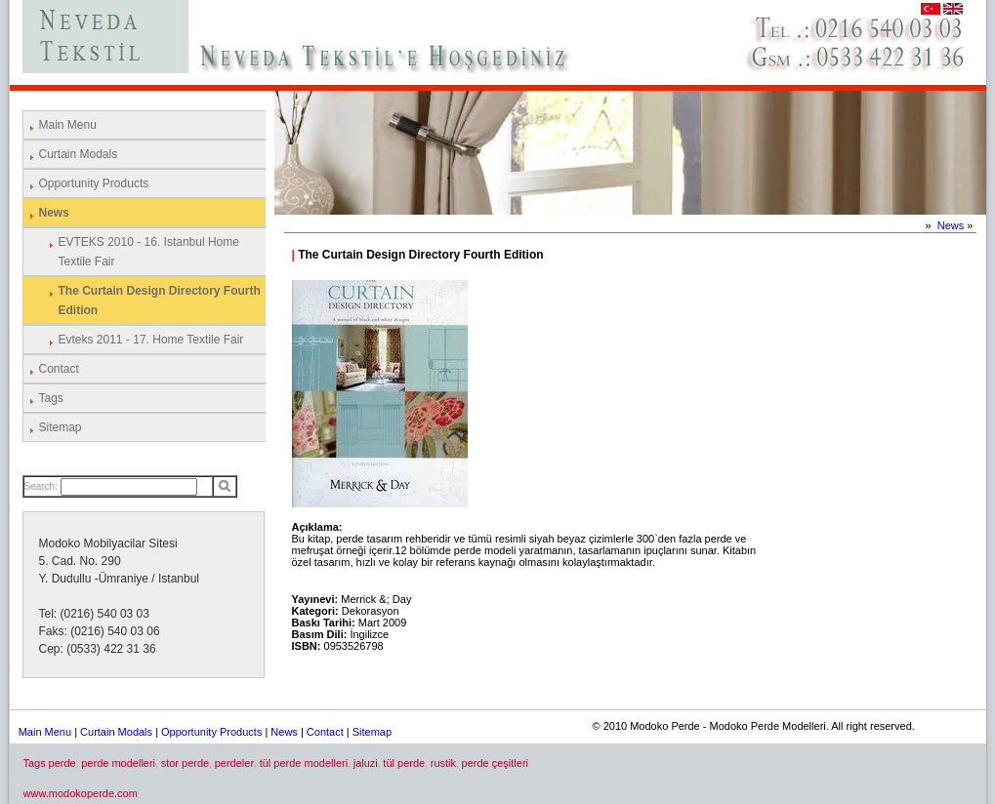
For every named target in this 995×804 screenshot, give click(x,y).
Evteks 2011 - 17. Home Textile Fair (151, 339)
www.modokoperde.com (80, 793)
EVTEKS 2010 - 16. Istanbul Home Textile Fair (149, 251)
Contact (59, 369)
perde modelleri (118, 763)
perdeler (234, 763)
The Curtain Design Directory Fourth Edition (160, 300)
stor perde (185, 763)
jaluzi (365, 763)
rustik (443, 763)
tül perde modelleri (304, 763)
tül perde (404, 763)
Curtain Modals (78, 154)
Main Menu (68, 125)
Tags (51, 398)
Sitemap (60, 427)
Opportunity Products (94, 183)
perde (62, 763)
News (54, 213)
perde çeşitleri (495, 763)
